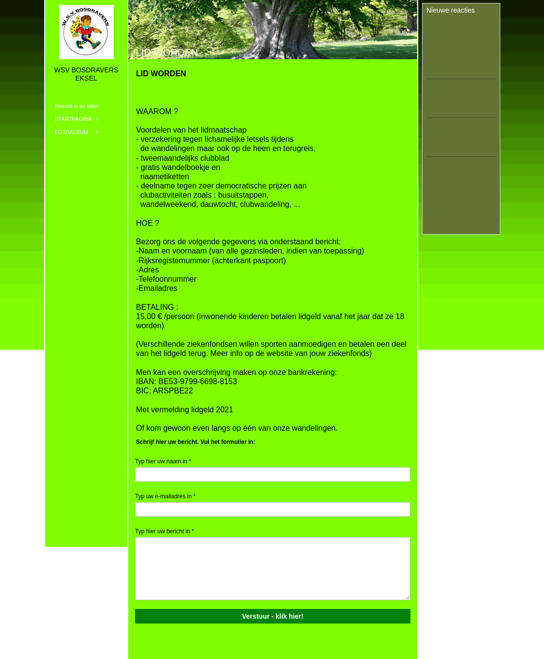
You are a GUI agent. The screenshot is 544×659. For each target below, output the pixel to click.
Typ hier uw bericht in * (164, 531)
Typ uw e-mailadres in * (165, 496)
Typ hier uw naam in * (163, 461)
